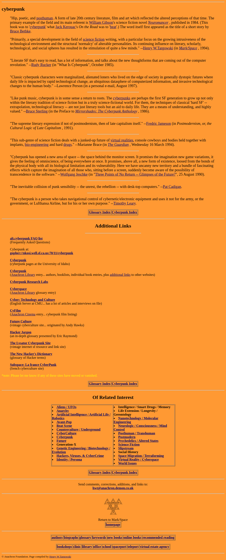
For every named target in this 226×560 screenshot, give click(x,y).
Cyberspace (18, 289)
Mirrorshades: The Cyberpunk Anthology (106, 111)
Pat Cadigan (172, 187)
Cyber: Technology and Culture (32, 299)
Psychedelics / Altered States (138, 440)
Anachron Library (23, 274)
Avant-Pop (64, 422)
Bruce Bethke (20, 31)
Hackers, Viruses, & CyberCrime (80, 456)
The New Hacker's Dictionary (31, 354)
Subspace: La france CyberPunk (33, 364)
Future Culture (21, 321)
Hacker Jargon (20, 332)
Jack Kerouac (65, 27)
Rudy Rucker (41, 65)
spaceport (119, 546)
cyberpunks (121, 98)
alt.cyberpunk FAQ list (26, 238)
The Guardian (118, 144)
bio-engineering (37, 144)
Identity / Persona (69, 459)
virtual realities (122, 140)
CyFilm (15, 310)
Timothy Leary (124, 203)
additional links (120, 274)
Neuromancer (158, 22)
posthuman (44, 18)
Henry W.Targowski (158, 48)
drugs (67, 144)
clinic (77, 546)
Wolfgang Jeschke (74, 174)
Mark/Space (188, 48)
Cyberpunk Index (124, 212)
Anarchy (63, 410)
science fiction (94, 39)
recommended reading (158, 537)
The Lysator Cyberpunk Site (30, 343)
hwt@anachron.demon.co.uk (112, 488)
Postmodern (127, 437)
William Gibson (101, 22)
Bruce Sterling (36, 111)
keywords (99, 537)
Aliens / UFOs (66, 407)
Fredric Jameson (158, 123)
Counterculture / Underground (79, 429)
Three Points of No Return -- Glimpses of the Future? (135, 174)
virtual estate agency (154, 546)
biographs (71, 537)
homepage (113, 524)
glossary (85, 537)
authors (57, 537)
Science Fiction (129, 444)
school (106, 546)
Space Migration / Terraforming (141, 456)
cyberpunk (38, 27)
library (87, 546)
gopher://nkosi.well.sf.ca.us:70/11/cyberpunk (41, 253)
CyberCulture (67, 433)
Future (61, 440)
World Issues (127, 463)
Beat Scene (64, 426)
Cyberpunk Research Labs (29, 282)
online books (132, 537)
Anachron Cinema (23, 314)
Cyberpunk (18, 260)
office (97, 546)
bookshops (64, 546)
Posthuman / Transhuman (136, 433)
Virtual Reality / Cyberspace (138, 459)
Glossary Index (100, 212)
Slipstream (126, 448)
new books (114, 537)
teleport (133, 546)
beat (113, 27)
